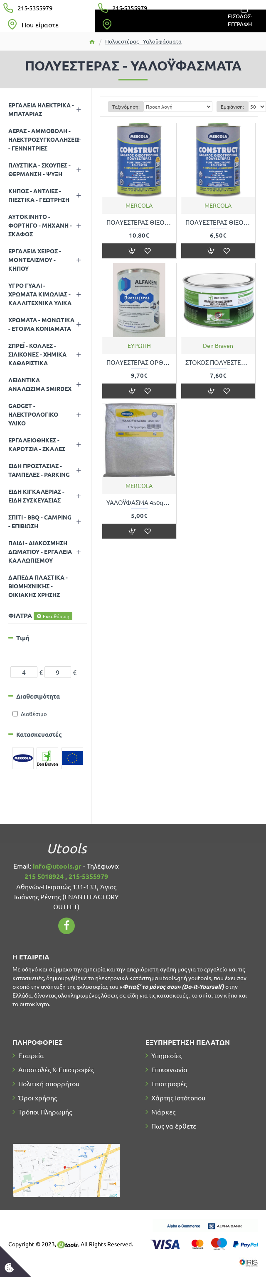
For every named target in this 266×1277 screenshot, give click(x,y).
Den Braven (218, 345)
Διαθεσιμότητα (38, 696)
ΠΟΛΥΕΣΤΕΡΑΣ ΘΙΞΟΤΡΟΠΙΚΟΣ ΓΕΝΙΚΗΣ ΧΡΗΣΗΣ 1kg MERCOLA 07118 (139, 222)
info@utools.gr (57, 866)
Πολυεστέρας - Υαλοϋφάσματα (143, 41)
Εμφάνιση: (232, 106)
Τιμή (23, 638)
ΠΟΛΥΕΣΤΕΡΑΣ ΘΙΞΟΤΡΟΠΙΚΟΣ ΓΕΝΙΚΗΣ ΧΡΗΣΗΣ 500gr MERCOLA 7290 (218, 222)
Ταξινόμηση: (126, 106)
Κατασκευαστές (39, 734)
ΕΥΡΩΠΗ (139, 345)
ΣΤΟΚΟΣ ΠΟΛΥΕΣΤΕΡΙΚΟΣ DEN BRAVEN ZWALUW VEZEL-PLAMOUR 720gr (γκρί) (218, 362)
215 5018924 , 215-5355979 (66, 876)
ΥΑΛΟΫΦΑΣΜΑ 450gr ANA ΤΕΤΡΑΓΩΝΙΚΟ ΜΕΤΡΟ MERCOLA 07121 (139, 502)
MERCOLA (139, 205)
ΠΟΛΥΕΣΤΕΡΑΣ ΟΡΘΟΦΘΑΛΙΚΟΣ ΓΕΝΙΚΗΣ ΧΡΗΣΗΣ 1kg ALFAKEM (139, 362)
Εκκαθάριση (56, 616)
